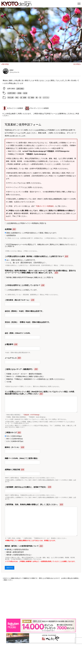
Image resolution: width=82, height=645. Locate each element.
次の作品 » (77, 64)
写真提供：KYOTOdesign (31, 415)
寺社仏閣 (10, 97)
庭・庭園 (23, 97)
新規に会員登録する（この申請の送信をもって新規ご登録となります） (31, 233)
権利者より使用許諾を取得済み (17, 549)
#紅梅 (25, 93)
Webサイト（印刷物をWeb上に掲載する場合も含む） (25, 376)
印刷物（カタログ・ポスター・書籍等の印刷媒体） (24, 374)
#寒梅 (19, 93)
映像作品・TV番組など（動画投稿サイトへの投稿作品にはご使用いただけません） (35, 379)
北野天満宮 (20, 88)
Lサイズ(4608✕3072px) (14, 441)
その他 (8, 382)
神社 (17, 97)
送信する (9, 567)
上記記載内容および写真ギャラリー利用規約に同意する (25, 223)
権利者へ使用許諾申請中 (14, 552)
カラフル (46, 97)
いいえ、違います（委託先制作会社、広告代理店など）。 (26, 262)
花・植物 (31, 97)
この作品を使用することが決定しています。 (21, 290)
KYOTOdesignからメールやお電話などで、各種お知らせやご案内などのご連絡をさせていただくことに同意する (41, 245)
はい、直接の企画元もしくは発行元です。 (21, 260)
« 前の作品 (5, 64)
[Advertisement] (41, 600)
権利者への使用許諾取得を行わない (18, 555)
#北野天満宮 (12, 93)
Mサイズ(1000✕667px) (14, 439)
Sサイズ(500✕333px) (13, 436)
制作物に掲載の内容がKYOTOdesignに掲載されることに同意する (29, 277)
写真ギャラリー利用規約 (45, 206)
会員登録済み (10, 235)
